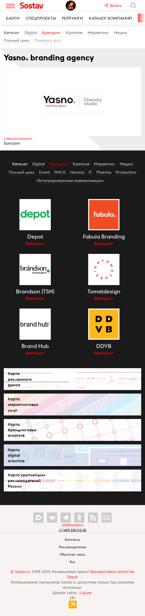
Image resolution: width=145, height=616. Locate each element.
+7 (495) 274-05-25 (73, 530)
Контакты (72, 539)
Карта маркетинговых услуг (23, 404)
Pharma (103, 172)
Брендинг (51, 32)
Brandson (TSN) (35, 291)
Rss (72, 562)
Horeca (77, 172)
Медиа (120, 32)
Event (44, 172)
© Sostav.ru (20, 571)
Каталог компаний (110, 18)
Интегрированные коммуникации (70, 180)
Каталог (11, 32)
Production (126, 172)
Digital (31, 32)
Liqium (85, 592)
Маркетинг (98, 32)
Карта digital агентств (16, 455)
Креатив (74, 32)
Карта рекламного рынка (20, 379)
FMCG (60, 172)
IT (90, 172)
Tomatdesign (103, 291)
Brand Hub (35, 346)
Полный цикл (17, 40)
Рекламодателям (72, 547)
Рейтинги (72, 18)
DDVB (103, 346)
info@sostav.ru (72, 524)
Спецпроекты (41, 18)
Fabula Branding (104, 236)
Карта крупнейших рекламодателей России (26, 480)
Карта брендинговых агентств (22, 430)
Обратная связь (72, 554)
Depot (35, 236)
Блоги (12, 18)
